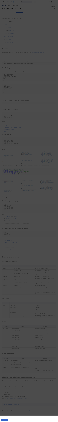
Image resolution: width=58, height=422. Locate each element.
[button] (24, 418)
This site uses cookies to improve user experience (10, 417)
